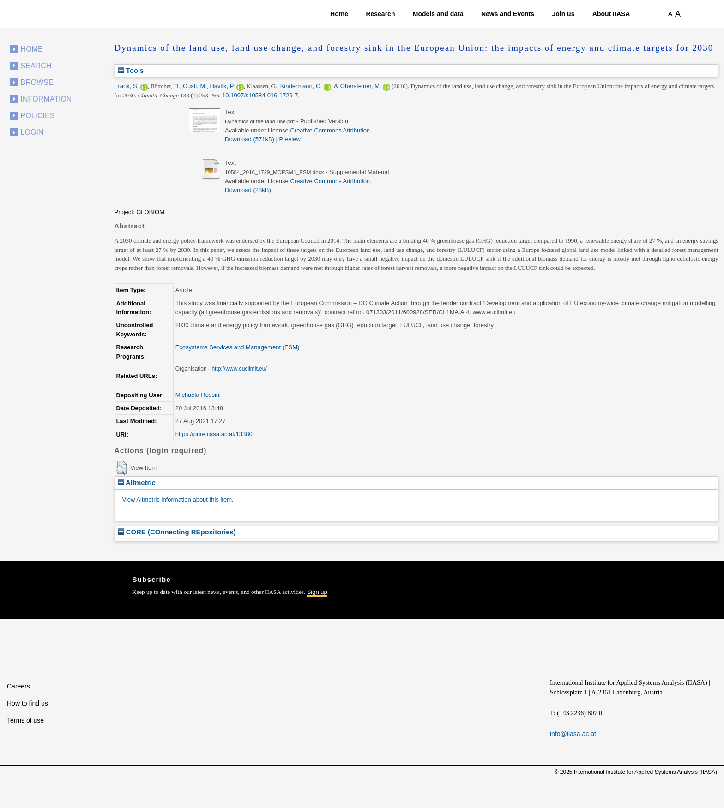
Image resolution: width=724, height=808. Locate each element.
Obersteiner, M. (360, 86)
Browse (37, 82)
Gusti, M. (195, 86)
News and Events (507, 14)
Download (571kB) (249, 139)
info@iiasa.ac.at (573, 733)
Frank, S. (127, 86)
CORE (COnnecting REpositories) (177, 532)
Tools (131, 70)
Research (380, 14)
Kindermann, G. (301, 86)
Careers (18, 686)
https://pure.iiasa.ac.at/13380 (214, 434)
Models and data (438, 14)
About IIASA (611, 14)
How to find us (27, 703)
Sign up (317, 591)
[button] (121, 468)
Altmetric (137, 482)
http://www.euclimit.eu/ (238, 368)
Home (339, 14)
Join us (563, 14)
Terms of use (25, 720)
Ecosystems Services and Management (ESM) (237, 347)
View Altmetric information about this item (177, 499)
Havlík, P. (222, 86)
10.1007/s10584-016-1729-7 (260, 95)
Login (32, 132)
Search (36, 66)
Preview (290, 139)
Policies (38, 116)
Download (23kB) (248, 189)
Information (46, 99)
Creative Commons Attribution (330, 130)
